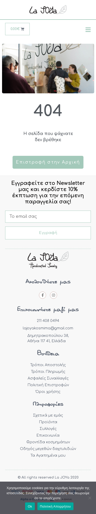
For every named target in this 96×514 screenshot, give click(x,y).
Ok (30, 506)
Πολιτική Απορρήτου (55, 506)
